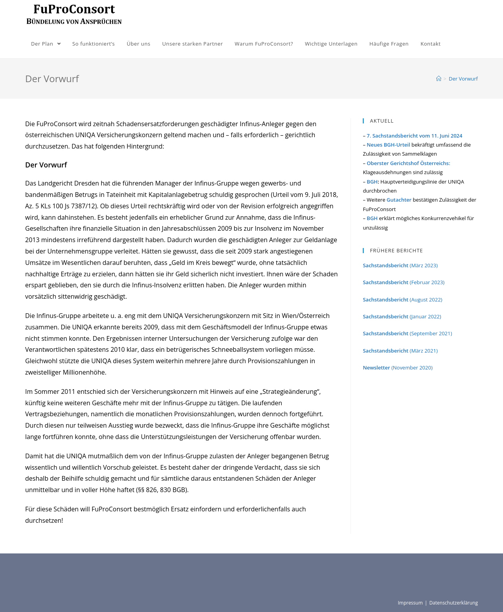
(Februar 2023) (403, 282)
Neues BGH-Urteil (388, 144)
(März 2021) (400, 350)
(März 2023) (422, 265)
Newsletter (377, 367)
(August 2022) (427, 299)
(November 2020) (412, 367)
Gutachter (399, 199)
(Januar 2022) (424, 316)
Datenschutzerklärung (453, 602)
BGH (372, 181)
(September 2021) (407, 333)
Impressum (410, 602)
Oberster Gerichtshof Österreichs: (408, 163)
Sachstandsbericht (385, 265)
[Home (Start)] (438, 78)
